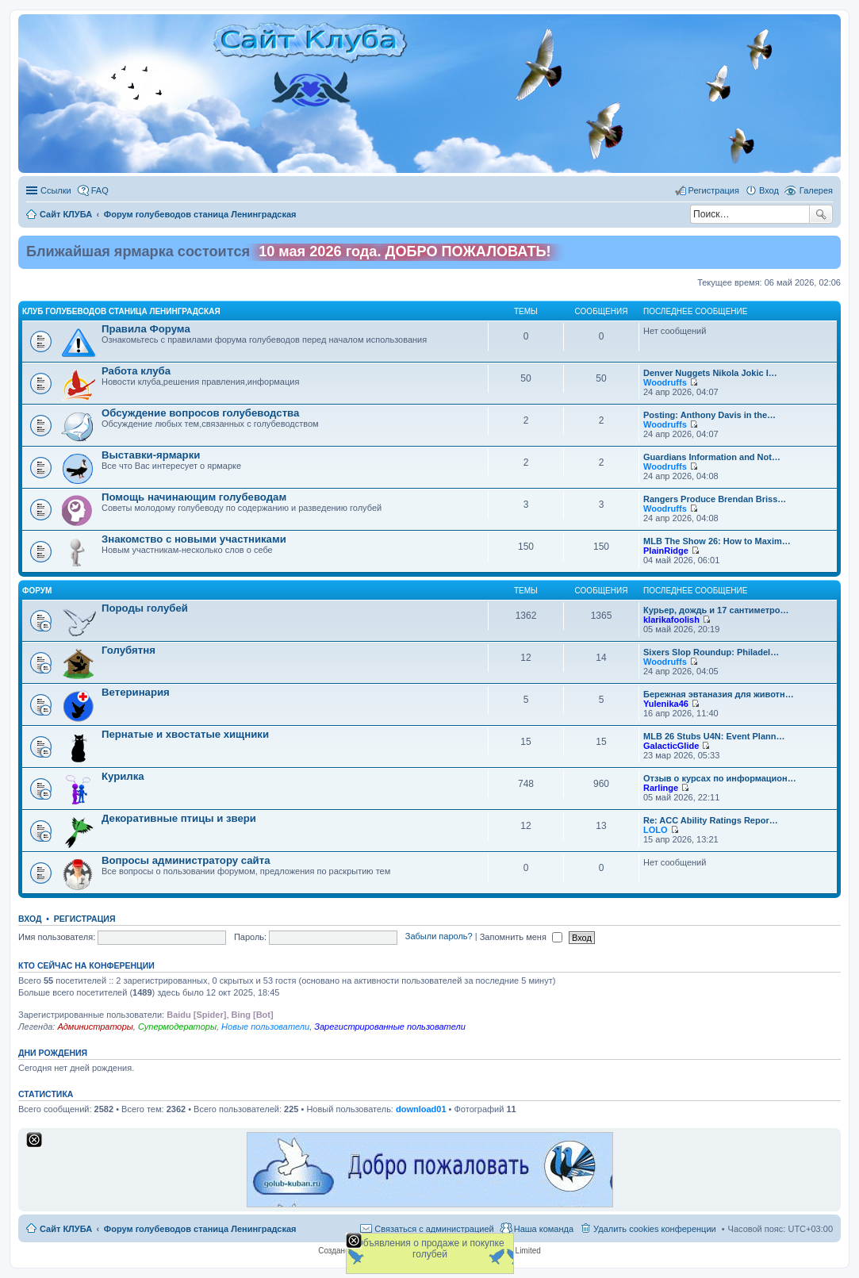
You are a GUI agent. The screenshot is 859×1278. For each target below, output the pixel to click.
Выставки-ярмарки (151, 455)
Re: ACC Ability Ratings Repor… (710, 820)
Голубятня (128, 650)
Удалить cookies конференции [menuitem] (654, 1229)
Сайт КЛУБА (66, 1229)
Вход (29, 918)
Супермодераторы (177, 1026)
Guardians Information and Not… (711, 457)
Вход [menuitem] (769, 190)
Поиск (821, 214)
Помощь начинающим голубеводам (194, 497)
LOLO (655, 830)
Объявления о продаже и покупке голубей (429, 1249)
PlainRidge (665, 550)
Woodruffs (665, 382)
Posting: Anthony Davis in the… (709, 415)
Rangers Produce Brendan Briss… (714, 499)
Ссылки (55, 190)
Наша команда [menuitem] (543, 1229)
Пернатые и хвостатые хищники (185, 734)
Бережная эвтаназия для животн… (718, 694)
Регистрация (85, 918)
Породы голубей (145, 608)
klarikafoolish (671, 619)
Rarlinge (660, 788)
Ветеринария (136, 692)
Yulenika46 (665, 703)
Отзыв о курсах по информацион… (719, 778)
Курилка (123, 776)
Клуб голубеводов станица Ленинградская (121, 311)
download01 (421, 1109)
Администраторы (94, 1026)
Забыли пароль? (439, 937)
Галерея (816, 190)
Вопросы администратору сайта (186, 860)
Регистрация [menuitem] (713, 190)
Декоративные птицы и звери (179, 818)
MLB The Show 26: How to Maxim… (717, 541)
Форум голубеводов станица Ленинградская (200, 1229)
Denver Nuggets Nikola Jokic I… (710, 373)
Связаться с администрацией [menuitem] (433, 1229)
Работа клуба (136, 371)
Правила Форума (146, 329)
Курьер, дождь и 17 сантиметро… (715, 610)
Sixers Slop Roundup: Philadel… (711, 652)
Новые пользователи (265, 1026)
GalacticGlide (671, 745)
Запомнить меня (521, 937)
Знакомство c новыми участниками (194, 539)
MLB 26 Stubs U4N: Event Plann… (713, 736)
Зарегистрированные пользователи (390, 1026)
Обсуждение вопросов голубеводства (200, 413)
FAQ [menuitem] (100, 190)
